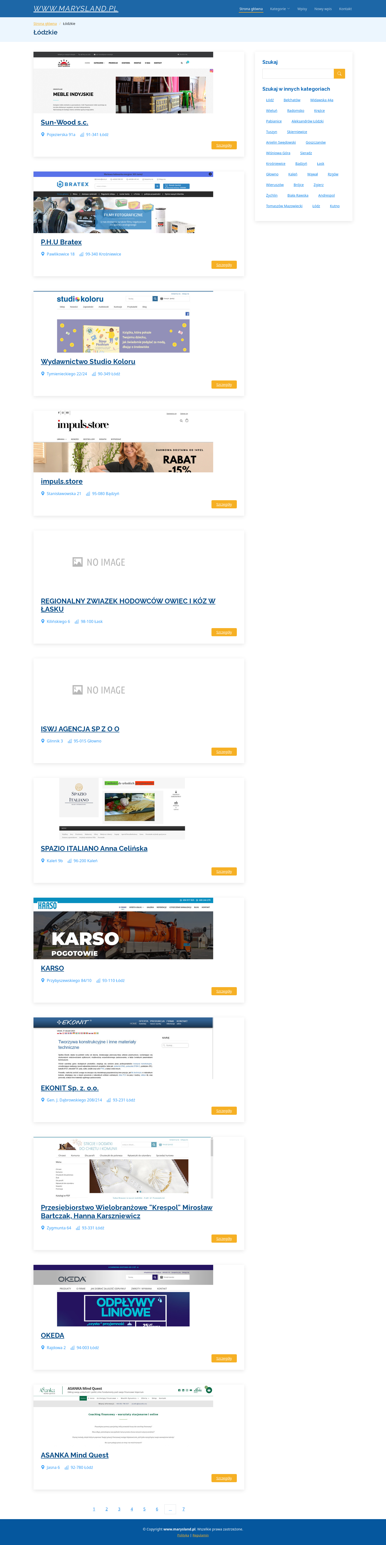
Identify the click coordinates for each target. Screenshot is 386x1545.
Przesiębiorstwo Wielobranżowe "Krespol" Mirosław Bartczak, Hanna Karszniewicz (126, 1211)
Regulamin (201, 1535)
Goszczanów (316, 142)
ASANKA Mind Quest (75, 1455)
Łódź (270, 100)
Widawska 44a (321, 100)
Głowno (272, 174)
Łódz (316, 206)
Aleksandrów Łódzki (307, 121)
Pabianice (274, 121)
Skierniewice (297, 131)
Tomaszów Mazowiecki (284, 206)
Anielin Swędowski (281, 142)
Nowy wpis (323, 8)
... (170, 1509)
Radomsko (295, 110)
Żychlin (271, 195)
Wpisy (302, 8)
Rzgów (333, 174)
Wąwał (312, 174)
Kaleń (292, 174)
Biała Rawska (298, 195)
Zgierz (319, 184)
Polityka (183, 1535)
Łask (320, 163)
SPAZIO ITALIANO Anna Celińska (94, 848)
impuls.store (62, 481)
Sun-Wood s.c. (64, 122)
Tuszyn (271, 131)
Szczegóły (224, 145)
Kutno (335, 206)
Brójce (299, 184)
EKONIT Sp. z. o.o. (70, 1088)
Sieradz (306, 153)
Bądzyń (301, 163)
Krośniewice (275, 163)
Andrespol (326, 195)
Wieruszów (275, 184)
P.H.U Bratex (61, 242)
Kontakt (345, 8)
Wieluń (271, 110)
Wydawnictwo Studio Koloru (88, 362)
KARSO (52, 968)
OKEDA (52, 1335)
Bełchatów (292, 100)
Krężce (319, 110)
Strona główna (251, 8)
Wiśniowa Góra (278, 153)
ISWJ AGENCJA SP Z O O (80, 729)
